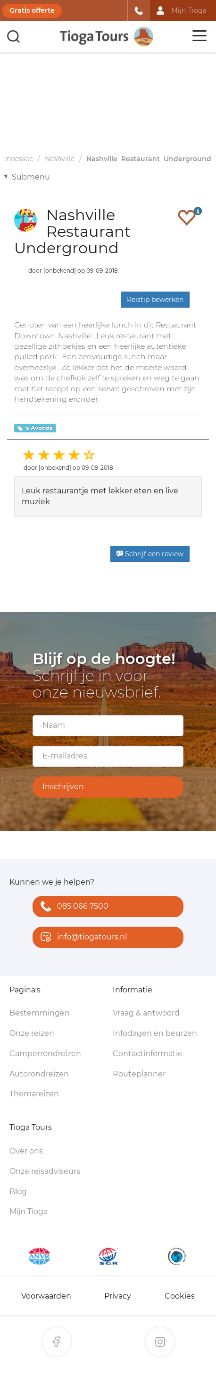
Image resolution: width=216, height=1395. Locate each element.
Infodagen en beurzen (155, 1033)
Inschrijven (63, 786)
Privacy (117, 1296)
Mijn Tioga (28, 1211)
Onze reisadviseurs (44, 1171)
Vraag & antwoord (146, 1012)
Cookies (180, 1296)
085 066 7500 (72, 907)
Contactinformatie (148, 1053)
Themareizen (34, 1093)
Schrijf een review (149, 554)
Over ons (26, 1150)
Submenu (31, 176)
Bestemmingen (39, 1012)
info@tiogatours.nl (81, 938)
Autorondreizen (39, 1073)
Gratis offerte (32, 10)
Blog (18, 1191)
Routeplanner (139, 1073)
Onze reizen (31, 1033)
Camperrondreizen (45, 1053)
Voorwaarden (46, 1296)
